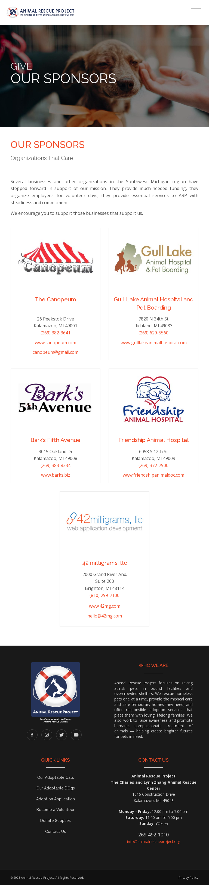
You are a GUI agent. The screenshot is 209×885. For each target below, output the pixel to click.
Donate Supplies (55, 820)
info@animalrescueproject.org (153, 841)
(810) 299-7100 (104, 595)
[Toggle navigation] (196, 11)
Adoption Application (55, 799)
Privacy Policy (188, 877)
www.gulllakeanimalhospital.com (154, 343)
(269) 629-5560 (153, 333)
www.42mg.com (104, 606)
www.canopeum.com (55, 343)
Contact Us (55, 831)
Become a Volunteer (55, 809)
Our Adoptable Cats (55, 777)
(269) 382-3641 (55, 333)
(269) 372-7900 (153, 465)
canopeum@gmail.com (55, 352)
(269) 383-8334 (55, 465)
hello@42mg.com (104, 616)
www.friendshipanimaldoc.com (153, 475)
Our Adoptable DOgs (55, 788)
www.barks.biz (55, 475)
